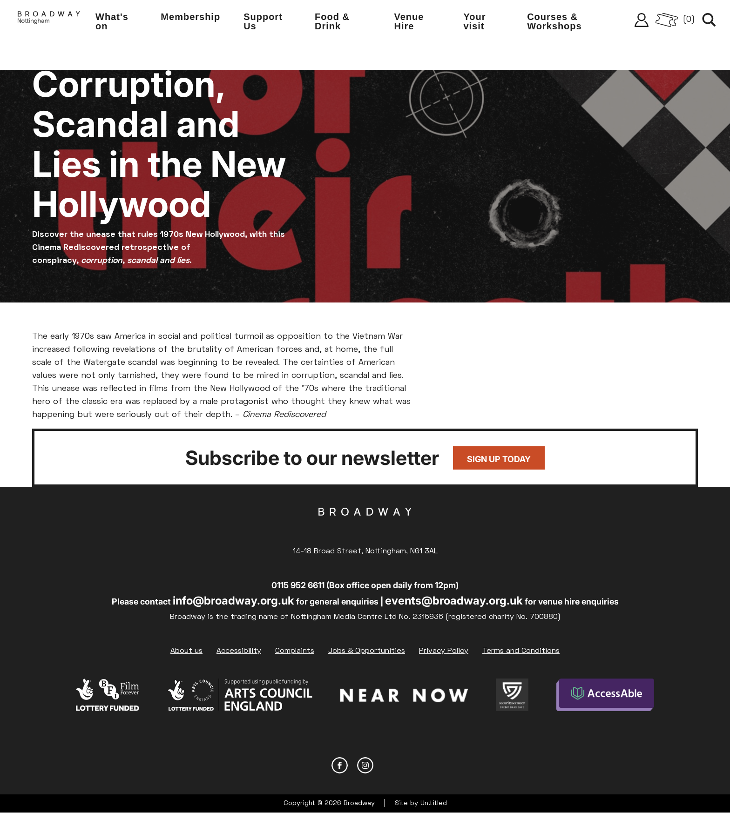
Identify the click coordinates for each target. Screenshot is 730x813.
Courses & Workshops (554, 21)
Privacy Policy (443, 651)
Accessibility (238, 651)
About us (186, 651)
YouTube (391, 765)
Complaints (294, 651)
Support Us (263, 21)
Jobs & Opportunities (366, 651)
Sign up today (499, 459)
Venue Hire (409, 21)
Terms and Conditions (521, 651)
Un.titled (433, 803)
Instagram (365, 765)
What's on (111, 21)
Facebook (339, 765)
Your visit (474, 21)
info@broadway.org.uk (233, 600)
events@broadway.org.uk (454, 600)
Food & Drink (332, 21)
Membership (190, 17)
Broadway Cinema (365, 526)
